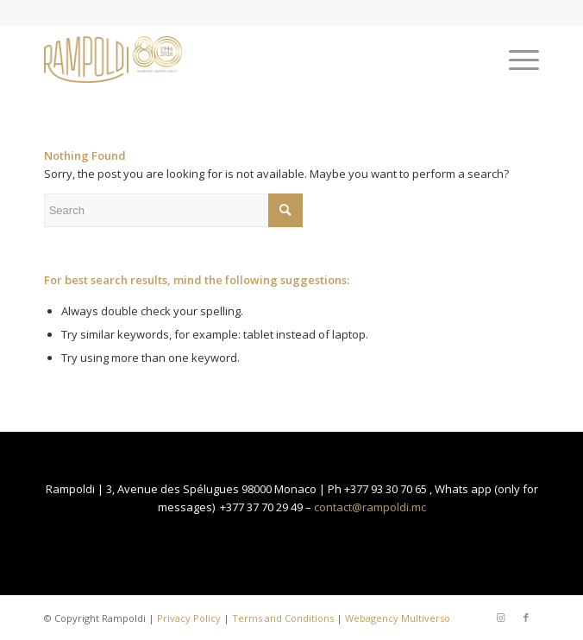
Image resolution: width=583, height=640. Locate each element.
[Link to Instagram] (500, 617)
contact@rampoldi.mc (370, 507)
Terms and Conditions (283, 617)
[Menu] (515, 59)
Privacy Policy (189, 617)
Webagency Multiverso (397, 617)
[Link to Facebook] (526, 617)
